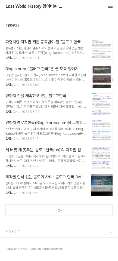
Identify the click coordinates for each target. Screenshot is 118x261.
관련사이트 (12, 232)
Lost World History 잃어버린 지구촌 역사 (35, 6)
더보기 (59, 210)
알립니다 (10, 58)
